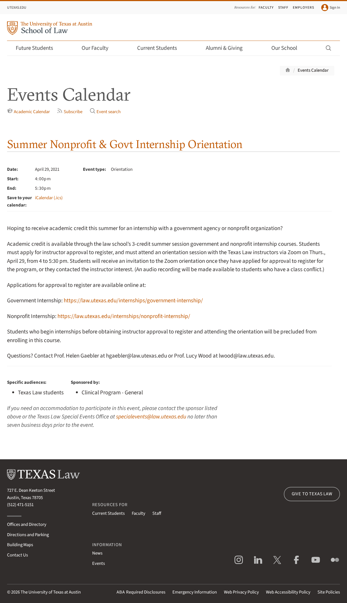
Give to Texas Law (312, 494)
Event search (105, 111)
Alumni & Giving (228, 48)
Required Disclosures (141, 592)
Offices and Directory (26, 524)
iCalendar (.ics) (49, 198)
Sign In (330, 7)
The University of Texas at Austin (51, 592)
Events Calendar (313, 70)
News (97, 553)
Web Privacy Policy (241, 592)
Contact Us (17, 555)
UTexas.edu (16, 7)
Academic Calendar (28, 111)
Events (98, 563)
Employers (303, 7)
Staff (283, 7)
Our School (287, 48)
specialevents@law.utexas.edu (151, 417)
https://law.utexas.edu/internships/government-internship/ (133, 300)
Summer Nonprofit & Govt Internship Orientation (125, 144)
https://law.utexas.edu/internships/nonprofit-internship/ (123, 316)
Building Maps (20, 545)
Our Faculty (99, 48)
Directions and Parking (28, 535)
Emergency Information (194, 592)
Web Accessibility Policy (288, 592)
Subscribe (69, 111)
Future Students (38, 48)
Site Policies (328, 592)
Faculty (266, 7)
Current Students (160, 48)
